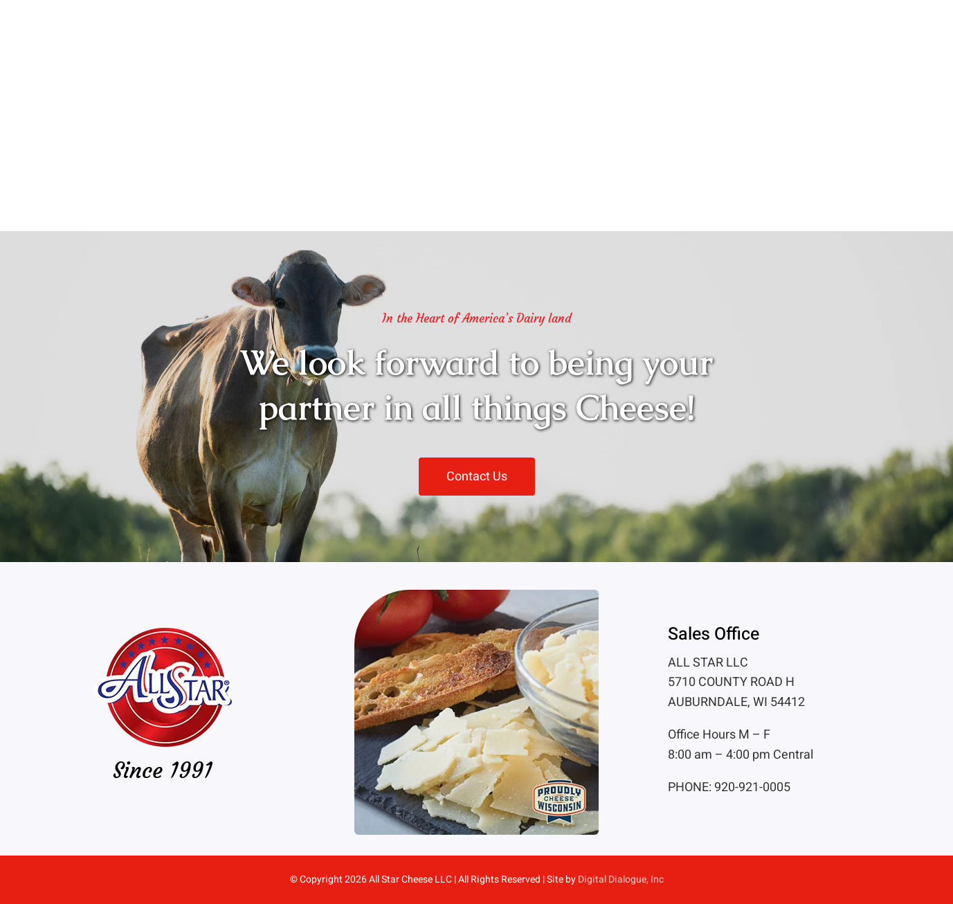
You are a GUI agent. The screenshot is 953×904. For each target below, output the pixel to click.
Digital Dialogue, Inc (621, 879)
